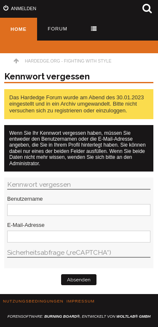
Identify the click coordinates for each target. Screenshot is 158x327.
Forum (57, 28)
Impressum (81, 301)
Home (19, 29)
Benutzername (25, 199)
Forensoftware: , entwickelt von (79, 316)
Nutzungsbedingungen (33, 301)
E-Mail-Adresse (26, 225)
